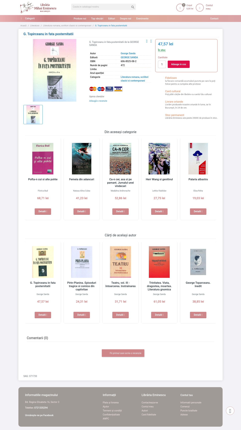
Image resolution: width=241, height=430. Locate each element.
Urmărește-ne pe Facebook (39, 415)
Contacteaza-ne (150, 402)
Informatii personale (190, 402)
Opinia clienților (96, 96)
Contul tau (186, 395)
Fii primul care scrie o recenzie (123, 353)
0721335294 (41, 407)
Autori (145, 410)
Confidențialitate (111, 414)
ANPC (106, 418)
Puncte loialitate (188, 410)
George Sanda (128, 53)
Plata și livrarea (111, 402)
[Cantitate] (162, 64)
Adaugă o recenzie (98, 101)
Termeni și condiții (112, 410)
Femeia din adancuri (81, 179)
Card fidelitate (149, 414)
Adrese (184, 414)
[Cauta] (103, 7)
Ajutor (106, 406)
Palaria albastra (198, 179)
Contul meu (147, 406)
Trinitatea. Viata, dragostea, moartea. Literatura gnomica (159, 286)
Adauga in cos (178, 64)
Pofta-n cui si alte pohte (42, 179)
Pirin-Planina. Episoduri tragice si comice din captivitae (81, 286)
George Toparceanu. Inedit (198, 282)
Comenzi (185, 406)
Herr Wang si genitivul (159, 179)
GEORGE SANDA (129, 57)
